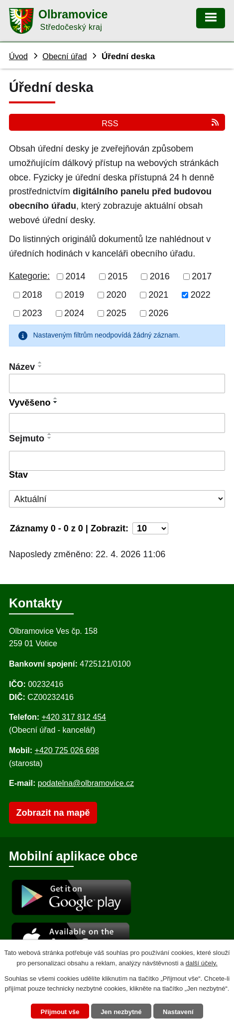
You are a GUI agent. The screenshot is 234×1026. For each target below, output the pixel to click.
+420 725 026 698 (67, 750)
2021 (158, 295)
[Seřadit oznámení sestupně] (40, 366)
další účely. (202, 963)
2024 (74, 313)
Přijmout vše (59, 1012)
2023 (32, 313)
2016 (160, 276)
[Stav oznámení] (117, 499)
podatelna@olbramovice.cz (86, 783)
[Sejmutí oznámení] (117, 461)
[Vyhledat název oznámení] (117, 384)
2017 (202, 276)
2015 (117, 276)
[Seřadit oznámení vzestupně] (40, 362)
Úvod (18, 56)
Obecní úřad (64, 56)
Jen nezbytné (121, 1012)
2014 (76, 276)
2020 (116, 295)
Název (22, 367)
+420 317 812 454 (73, 717)
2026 (158, 313)
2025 (116, 313)
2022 (201, 295)
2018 (32, 295)
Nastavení (178, 1012)
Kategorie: (29, 276)
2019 (74, 295)
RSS (161, 123)
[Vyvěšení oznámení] (117, 423)
